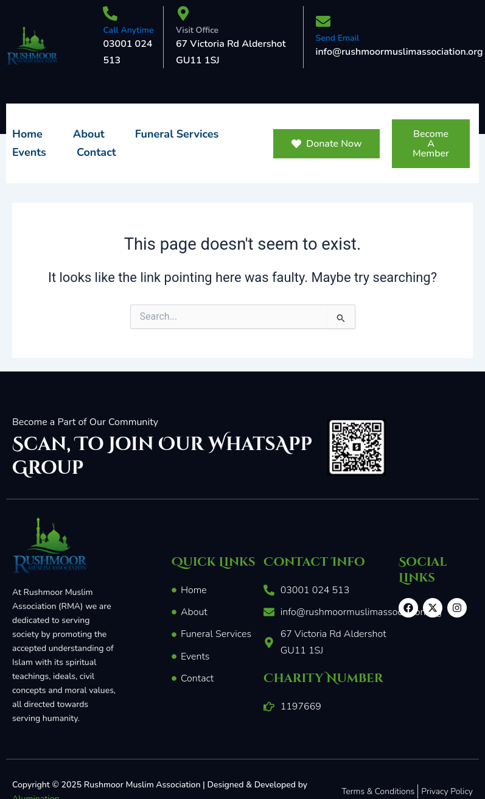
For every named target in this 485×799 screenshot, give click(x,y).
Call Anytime (128, 30)
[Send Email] (323, 22)
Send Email (338, 38)
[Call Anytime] (110, 14)
